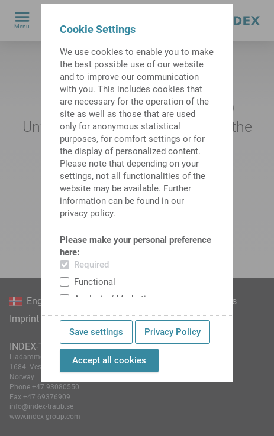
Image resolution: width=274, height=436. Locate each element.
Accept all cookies (109, 360)
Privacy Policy (172, 332)
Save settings (96, 332)
